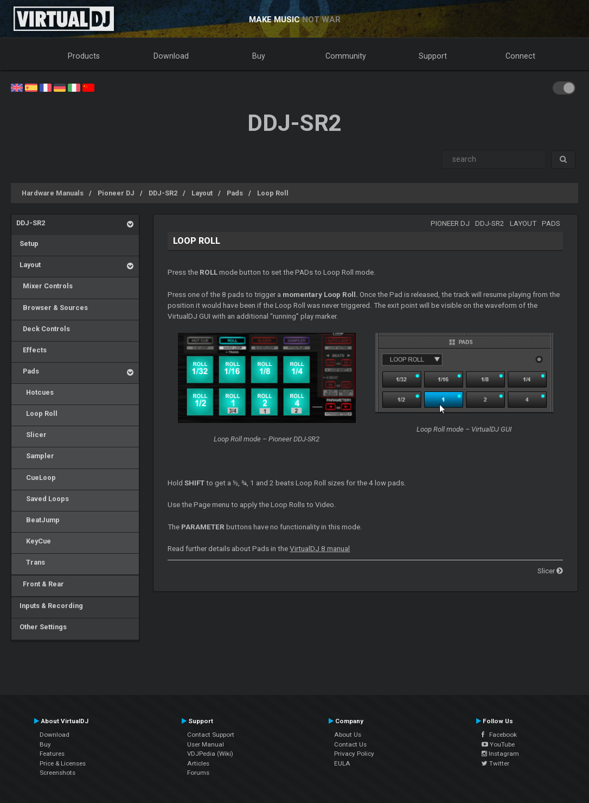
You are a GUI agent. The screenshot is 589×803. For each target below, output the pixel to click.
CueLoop (36, 477)
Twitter (495, 763)
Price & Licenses (63, 763)
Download (171, 56)
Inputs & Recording (49, 606)
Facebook (499, 734)
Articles (198, 763)
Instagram (500, 753)
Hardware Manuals (53, 193)
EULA (342, 763)
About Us (347, 734)
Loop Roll (273, 193)
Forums (198, 772)
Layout (202, 193)
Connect (520, 56)
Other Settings (41, 627)
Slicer (31, 435)
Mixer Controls (44, 286)
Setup (27, 243)
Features (52, 753)
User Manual (205, 744)
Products (84, 56)
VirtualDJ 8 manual (320, 549)
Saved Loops (42, 499)
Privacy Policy (354, 753)
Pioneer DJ (116, 193)
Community (345, 56)
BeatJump (38, 520)
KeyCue (33, 541)
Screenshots (57, 772)
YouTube (498, 744)
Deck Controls (43, 329)
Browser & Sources (52, 308)
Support (433, 56)
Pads (235, 193)
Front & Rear (40, 584)
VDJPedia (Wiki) (210, 753)
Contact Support (210, 734)
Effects (31, 350)
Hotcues (35, 392)
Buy (258, 56)
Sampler (35, 456)
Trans (30, 562)
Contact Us (350, 744)
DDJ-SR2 (163, 193)
